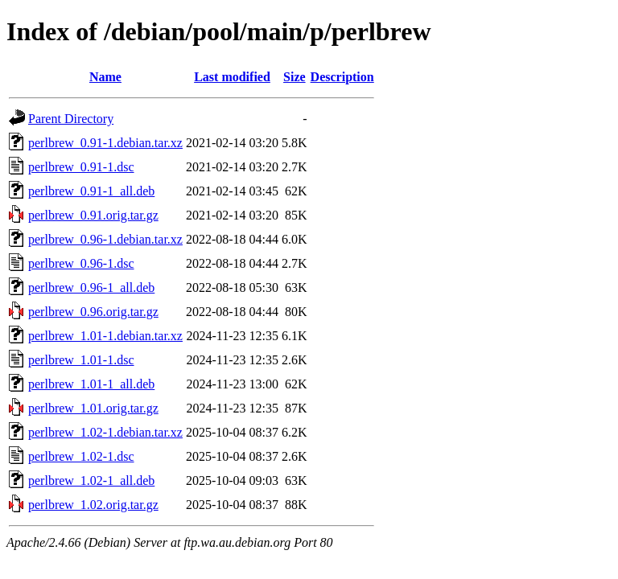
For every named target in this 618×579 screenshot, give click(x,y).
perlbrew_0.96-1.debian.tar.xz (105, 239)
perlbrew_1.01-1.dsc (81, 360)
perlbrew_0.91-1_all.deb (91, 191)
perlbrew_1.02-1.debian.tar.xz (105, 432)
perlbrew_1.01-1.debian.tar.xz (105, 336)
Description (342, 77)
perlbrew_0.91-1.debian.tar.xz (105, 143)
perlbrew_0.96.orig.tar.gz (93, 311)
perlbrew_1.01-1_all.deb (91, 384)
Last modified (232, 77)
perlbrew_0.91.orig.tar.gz (93, 215)
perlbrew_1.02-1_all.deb (91, 480)
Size (294, 77)
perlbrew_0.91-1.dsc (81, 167)
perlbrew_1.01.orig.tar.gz (93, 408)
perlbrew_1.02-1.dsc (81, 456)
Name (105, 77)
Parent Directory (70, 118)
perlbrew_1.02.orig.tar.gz (93, 504)
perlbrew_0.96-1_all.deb (91, 287)
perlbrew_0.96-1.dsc (81, 263)
